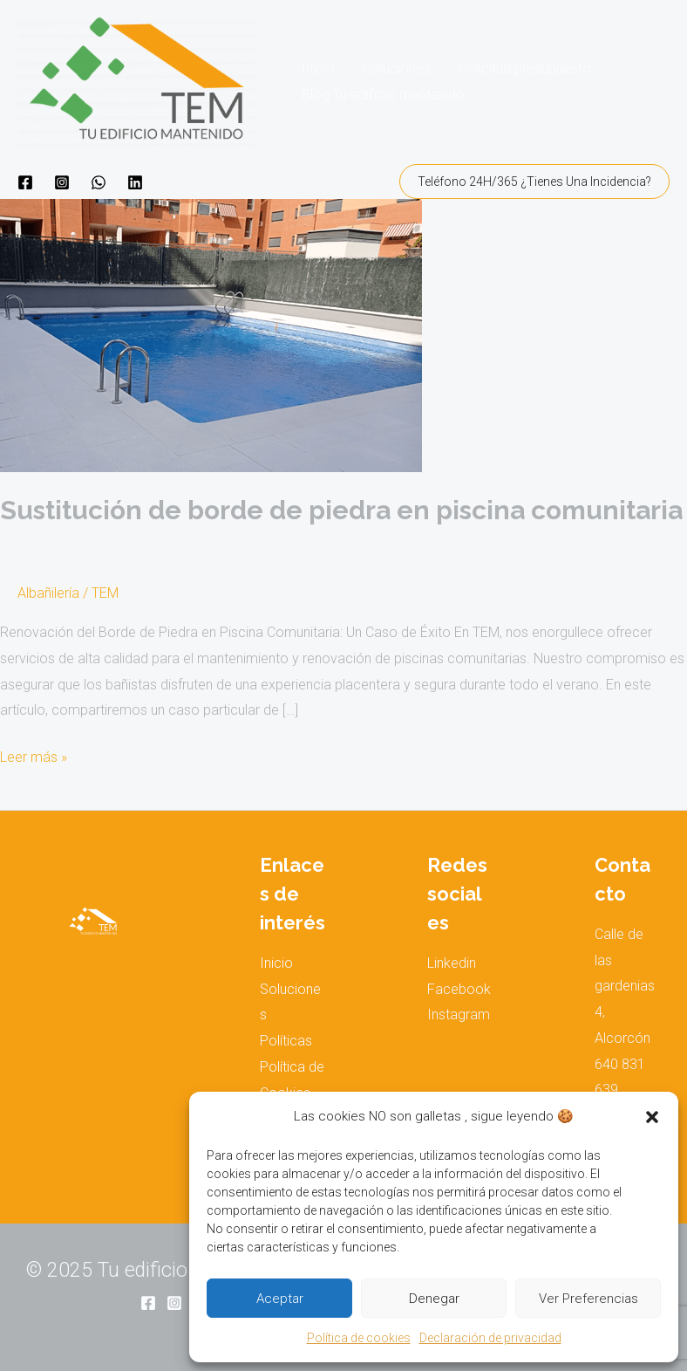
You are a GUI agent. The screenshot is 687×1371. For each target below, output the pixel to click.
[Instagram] (62, 182)
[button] (652, 1117)
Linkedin (451, 963)
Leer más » (33, 754)
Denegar (434, 1298)
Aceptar (279, 1298)
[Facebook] (25, 182)
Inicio (318, 68)
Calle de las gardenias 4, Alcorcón (625, 986)
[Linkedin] (135, 182)
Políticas (286, 1040)
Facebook (459, 989)
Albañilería (48, 593)
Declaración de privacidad (490, 1338)
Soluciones (397, 68)
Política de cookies (359, 1338)
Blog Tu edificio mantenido (383, 94)
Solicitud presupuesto (525, 68)
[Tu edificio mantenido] (136, 80)
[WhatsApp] (98, 182)
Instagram (458, 1014)
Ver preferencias (588, 1298)
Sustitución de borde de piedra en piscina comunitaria (341, 510)
